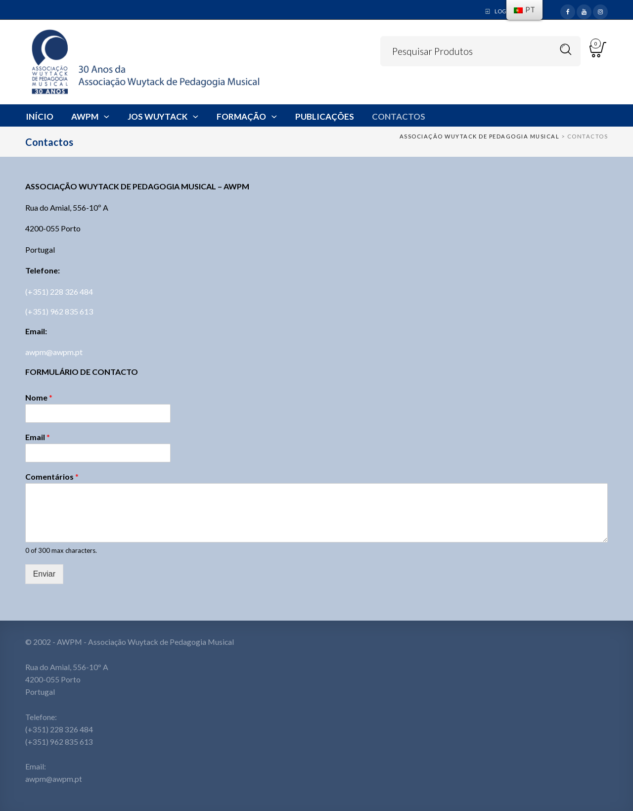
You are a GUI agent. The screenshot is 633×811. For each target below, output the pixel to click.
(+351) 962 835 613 (59, 311)
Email (37, 437)
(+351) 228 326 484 (59, 291)
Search (566, 49)
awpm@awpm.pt (54, 352)
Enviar (44, 574)
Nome (38, 397)
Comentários (52, 476)
